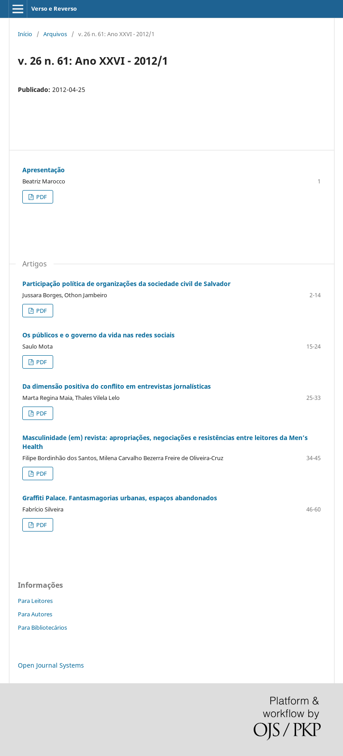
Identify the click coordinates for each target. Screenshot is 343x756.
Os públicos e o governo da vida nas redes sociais (98, 335)
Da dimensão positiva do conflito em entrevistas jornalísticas (116, 386)
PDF (41, 197)
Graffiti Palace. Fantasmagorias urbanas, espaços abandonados (119, 498)
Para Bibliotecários (42, 627)
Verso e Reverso (54, 8)
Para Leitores (35, 601)
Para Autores (35, 614)
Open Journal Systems (51, 665)
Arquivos (55, 34)
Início (25, 34)
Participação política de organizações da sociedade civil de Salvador (126, 283)
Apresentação (43, 170)
